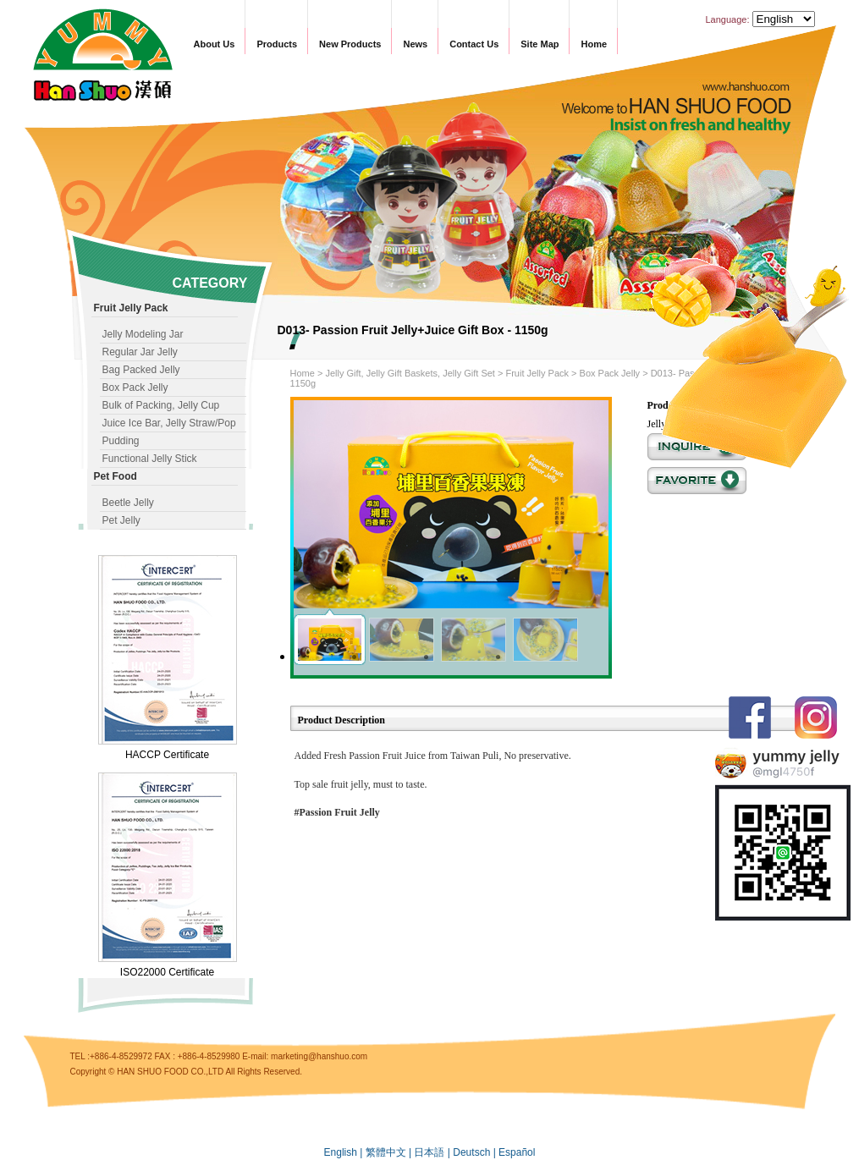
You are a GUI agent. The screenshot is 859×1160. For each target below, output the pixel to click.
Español (516, 1152)
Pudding (121, 441)
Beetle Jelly (128, 503)
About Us (214, 44)
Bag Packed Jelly (141, 370)
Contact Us (473, 44)
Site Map (539, 44)
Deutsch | (475, 1152)
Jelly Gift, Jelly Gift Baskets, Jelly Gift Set (410, 373)
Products (276, 44)
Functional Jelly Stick (149, 459)
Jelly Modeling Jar (143, 334)
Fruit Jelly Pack (537, 373)
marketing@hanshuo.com (319, 1056)
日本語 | (433, 1152)
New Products (350, 44)
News (415, 44)
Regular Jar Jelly (140, 352)
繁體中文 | (390, 1152)
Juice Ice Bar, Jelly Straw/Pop (169, 423)
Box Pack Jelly (135, 387)
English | (345, 1152)
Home (594, 44)
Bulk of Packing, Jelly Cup (161, 405)
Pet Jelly (121, 520)
